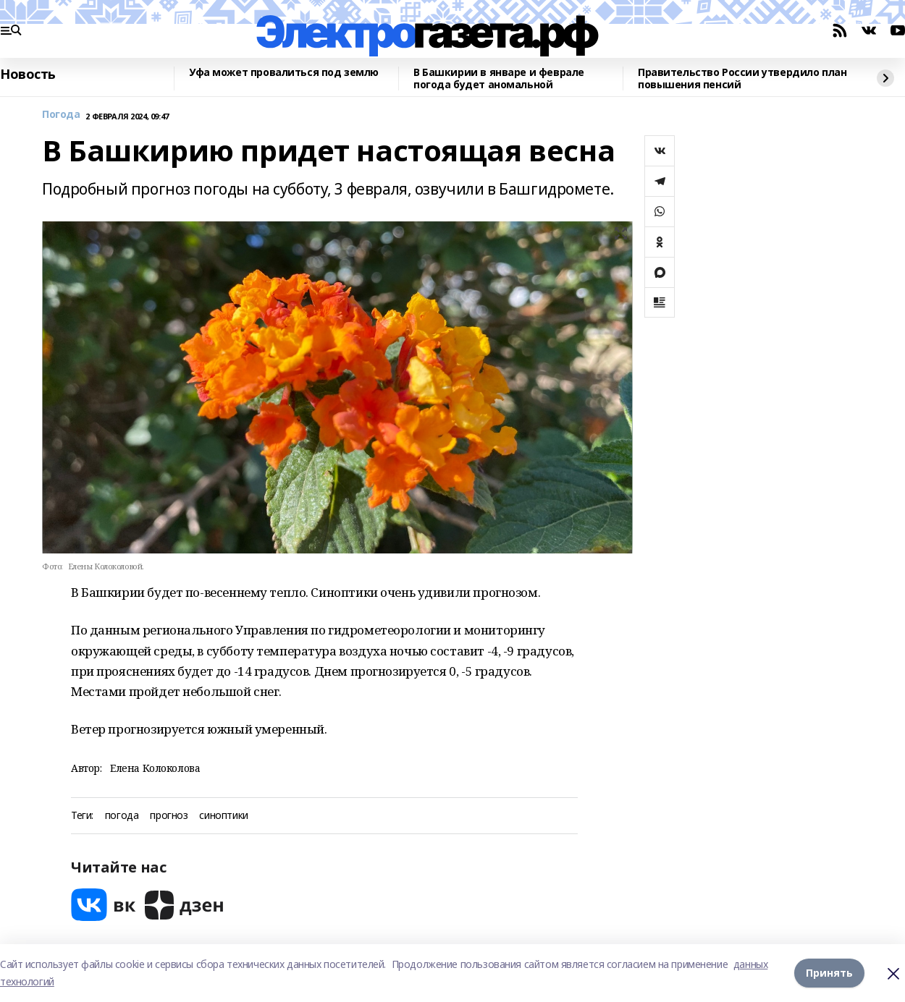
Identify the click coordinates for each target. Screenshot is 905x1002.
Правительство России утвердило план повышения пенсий (742, 78)
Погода (61, 115)
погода (121, 816)
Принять (829, 973)
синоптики (223, 816)
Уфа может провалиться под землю (284, 73)
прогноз (169, 816)
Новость (28, 74)
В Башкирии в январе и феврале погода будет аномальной (498, 78)
